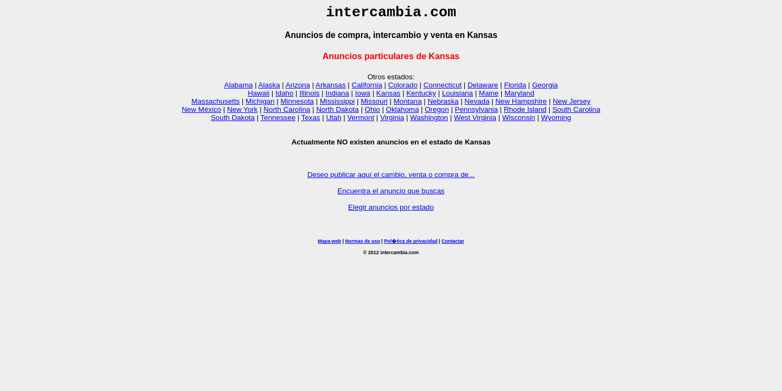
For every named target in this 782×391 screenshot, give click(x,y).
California (367, 88)
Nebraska (442, 104)
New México (202, 113)
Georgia (545, 88)
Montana (408, 104)
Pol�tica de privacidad (410, 244)
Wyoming (556, 121)
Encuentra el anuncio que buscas (390, 194)
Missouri (374, 104)
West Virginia (475, 121)
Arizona (298, 88)
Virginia (392, 121)
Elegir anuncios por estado (391, 210)
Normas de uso (362, 244)
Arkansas (331, 88)
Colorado (403, 88)
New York (242, 113)
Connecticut (443, 88)
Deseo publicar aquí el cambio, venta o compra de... (391, 178)
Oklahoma (402, 113)
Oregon (437, 113)
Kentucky (421, 96)
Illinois (309, 96)
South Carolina (576, 113)
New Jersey (572, 104)
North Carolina (286, 113)
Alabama (238, 88)
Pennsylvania (476, 113)
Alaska (269, 88)
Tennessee (278, 121)
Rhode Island (525, 113)
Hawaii (258, 96)
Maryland (519, 96)
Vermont (360, 121)
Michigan (259, 104)
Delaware (483, 88)
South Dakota (233, 121)
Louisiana (457, 96)
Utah (333, 121)
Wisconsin (518, 121)
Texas (310, 121)
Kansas (388, 96)
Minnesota (297, 104)
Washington (429, 121)
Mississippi (337, 104)
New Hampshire (521, 104)
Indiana (337, 96)
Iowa (362, 96)
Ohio (372, 113)
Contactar (453, 244)
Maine (489, 96)
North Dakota (337, 113)
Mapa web (329, 244)
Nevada (476, 104)
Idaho (284, 96)
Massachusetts (216, 104)
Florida (515, 88)
